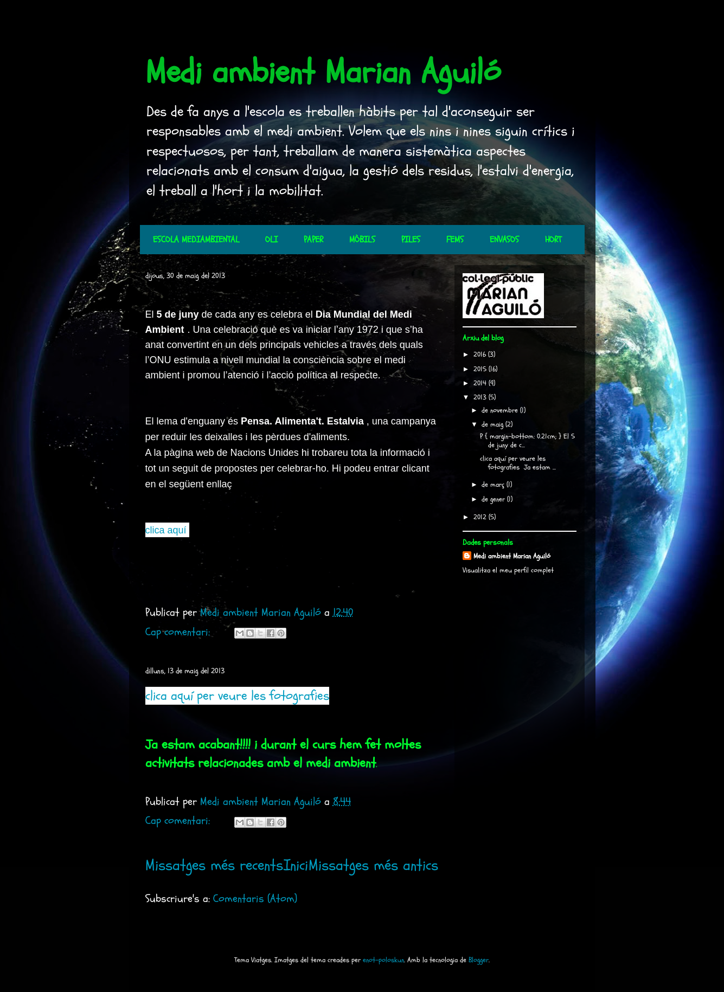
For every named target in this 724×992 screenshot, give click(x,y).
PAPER (313, 240)
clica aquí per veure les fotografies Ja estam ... (518, 463)
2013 (481, 397)
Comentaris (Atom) (255, 898)
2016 (480, 354)
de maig (493, 424)
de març (494, 484)
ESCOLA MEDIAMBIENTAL (196, 240)
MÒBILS (362, 240)
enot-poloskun (383, 960)
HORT (553, 240)
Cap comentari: (179, 631)
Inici (296, 865)
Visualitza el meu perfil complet (508, 570)
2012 (481, 517)
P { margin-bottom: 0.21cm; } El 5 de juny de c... (527, 440)
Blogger (479, 960)
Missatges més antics (373, 865)
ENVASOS (504, 240)
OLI (271, 240)
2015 (481, 369)
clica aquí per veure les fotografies (237, 696)
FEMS (455, 240)
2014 (481, 383)
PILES (410, 240)
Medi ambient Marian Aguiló (323, 72)
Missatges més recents (214, 865)
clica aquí (166, 530)
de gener (494, 499)
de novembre (501, 410)
